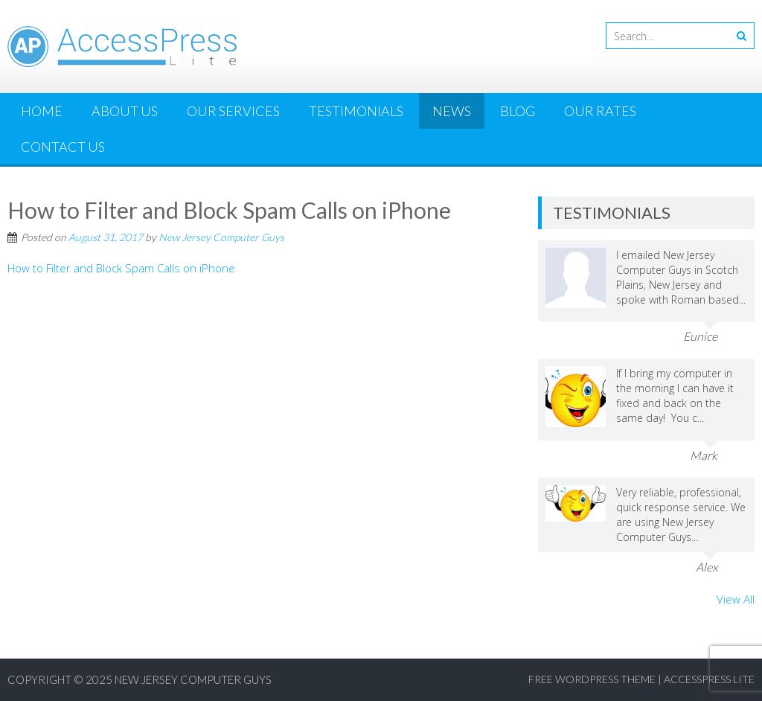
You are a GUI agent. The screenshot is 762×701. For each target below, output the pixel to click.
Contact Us (63, 146)
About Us (125, 111)
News (451, 111)
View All (736, 599)
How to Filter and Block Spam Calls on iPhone (121, 267)
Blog (517, 111)
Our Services (233, 111)
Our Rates (600, 111)
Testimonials (356, 111)
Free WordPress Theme (592, 679)
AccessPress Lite (709, 679)
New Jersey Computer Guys (221, 237)
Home (42, 111)
